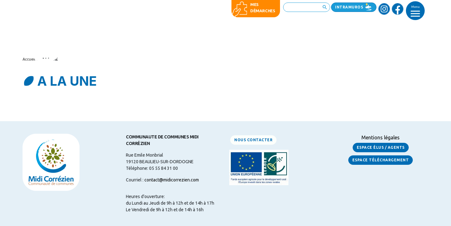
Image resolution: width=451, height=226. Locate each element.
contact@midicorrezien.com (171, 179)
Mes (254, 4)
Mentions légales (380, 137)
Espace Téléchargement (380, 160)
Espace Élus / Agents (381, 147)
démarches (262, 10)
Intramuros (349, 7)
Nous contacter (253, 140)
